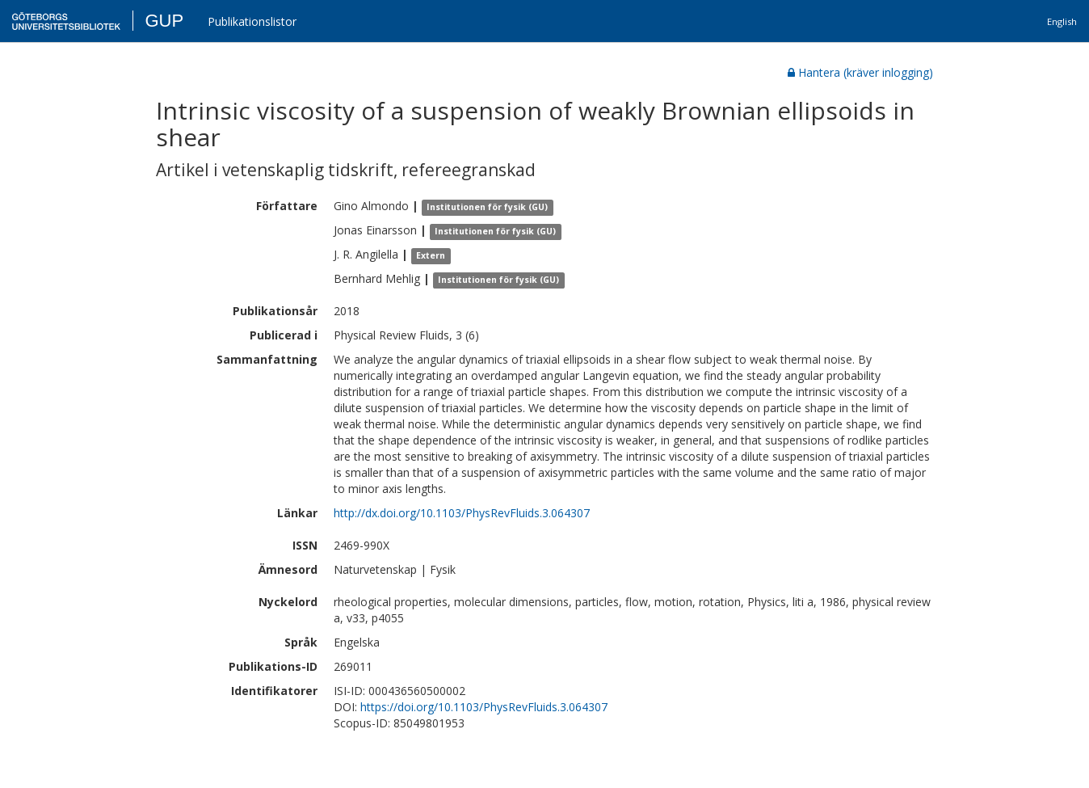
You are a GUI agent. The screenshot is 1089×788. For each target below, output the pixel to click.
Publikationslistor (252, 21)
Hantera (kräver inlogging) (860, 72)
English (1062, 21)
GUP (164, 21)
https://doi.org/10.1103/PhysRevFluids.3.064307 (484, 706)
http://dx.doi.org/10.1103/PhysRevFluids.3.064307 (462, 512)
